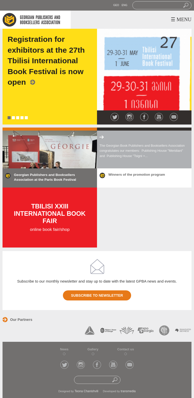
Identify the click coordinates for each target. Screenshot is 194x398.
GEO (116, 5)
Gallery (92, 349)
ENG (124, 5)
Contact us (125, 349)
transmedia (128, 391)
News (64, 349)
